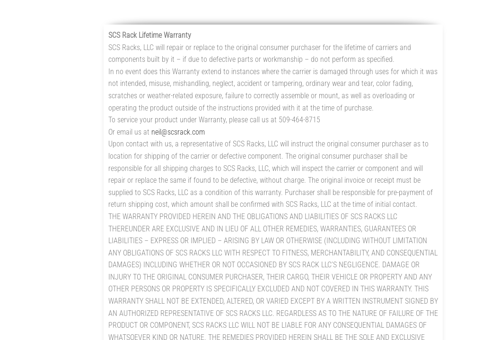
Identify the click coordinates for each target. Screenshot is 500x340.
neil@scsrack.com (178, 132)
